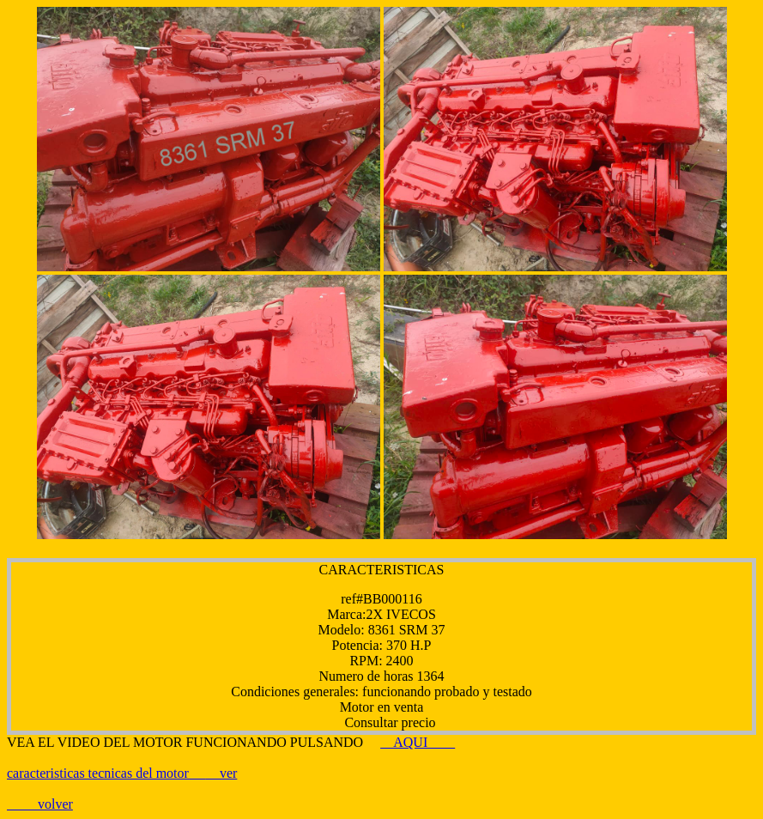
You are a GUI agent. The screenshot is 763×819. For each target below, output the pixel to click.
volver (55, 804)
